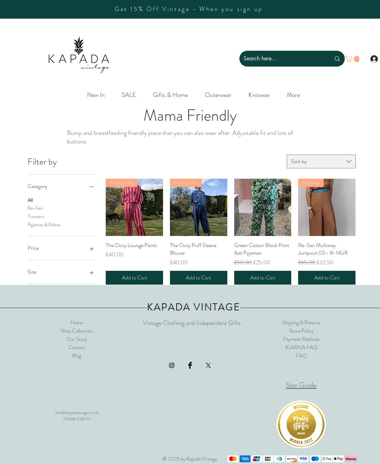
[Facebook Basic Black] (190, 365)
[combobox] (321, 161)
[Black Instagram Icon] (171, 365)
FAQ (301, 355)
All (30, 200)
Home (76, 322)
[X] (208, 365)
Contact (76, 347)
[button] (352, 59)
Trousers (36, 216)
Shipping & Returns (301, 322)
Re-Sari (35, 207)
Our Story (76, 339)
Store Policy (301, 331)
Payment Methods (301, 339)
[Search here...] (282, 59)
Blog (76, 355)
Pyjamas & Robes (44, 224)
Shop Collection (77, 331)
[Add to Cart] (134, 278)
